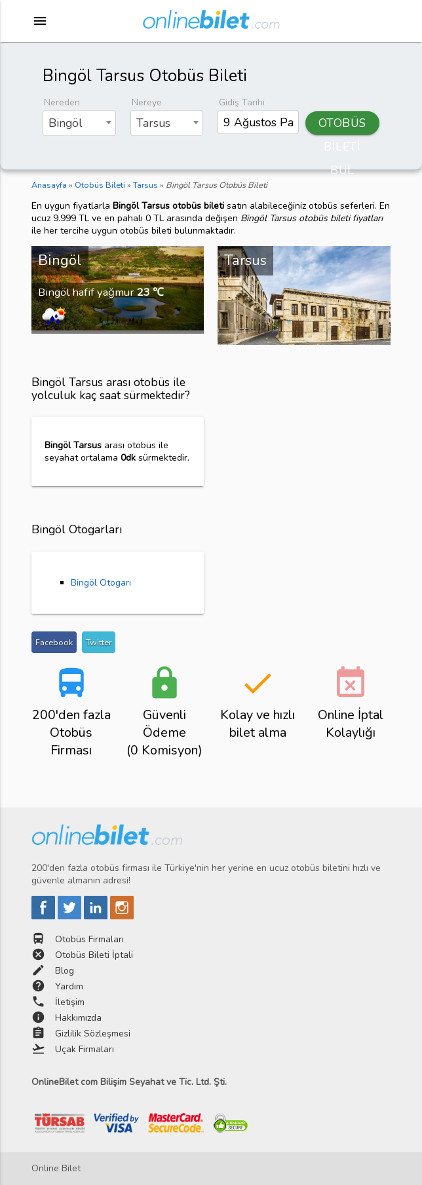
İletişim (70, 1002)
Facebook (54, 642)
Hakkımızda (78, 1018)
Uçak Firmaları (84, 1049)
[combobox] (79, 123)
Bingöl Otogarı (101, 582)
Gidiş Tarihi (242, 102)
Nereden (62, 102)
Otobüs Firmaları (89, 939)
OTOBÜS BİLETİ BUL (342, 125)
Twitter (98, 642)
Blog (64, 970)
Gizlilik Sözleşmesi (92, 1033)
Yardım (69, 986)
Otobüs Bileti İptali (94, 955)
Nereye (147, 102)
